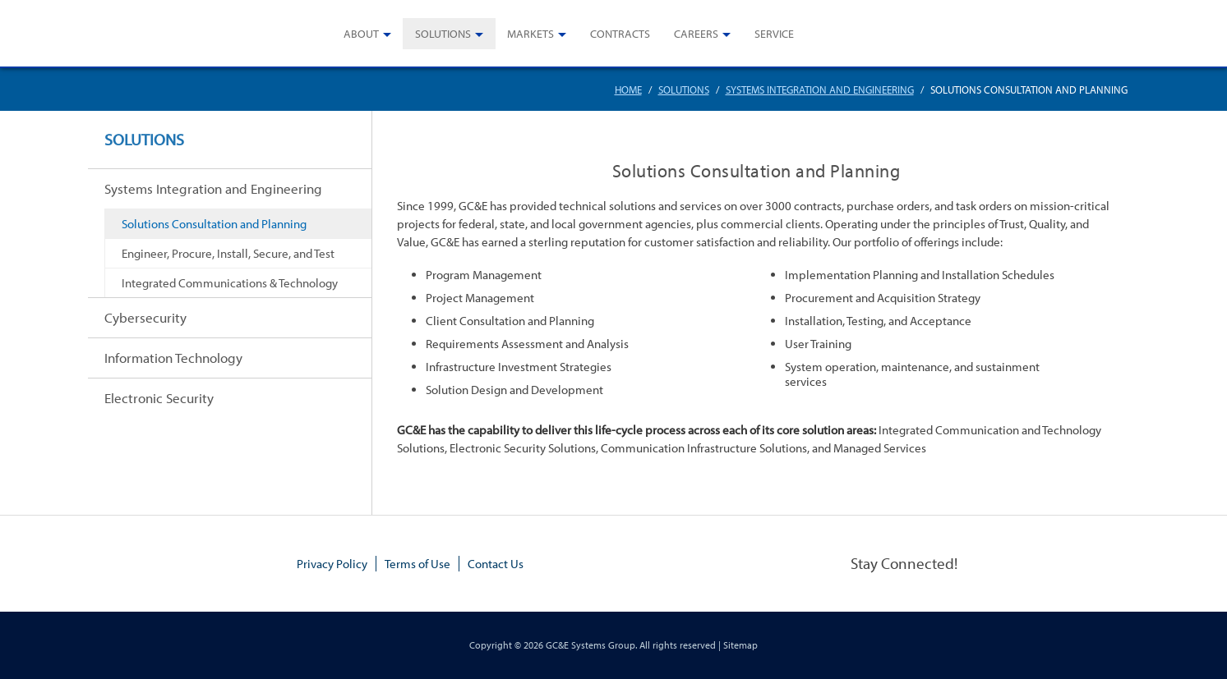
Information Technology (173, 357)
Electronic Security (159, 397)
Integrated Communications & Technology (230, 282)
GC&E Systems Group (590, 645)
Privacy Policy (332, 563)
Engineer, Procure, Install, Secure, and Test (228, 253)
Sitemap (740, 645)
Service (774, 33)
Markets (530, 33)
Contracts (620, 33)
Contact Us (496, 563)
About (361, 33)
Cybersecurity (145, 317)
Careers (696, 33)
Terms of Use (417, 563)
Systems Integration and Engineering (820, 89)
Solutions (443, 33)
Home (628, 89)
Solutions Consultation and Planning (214, 223)
